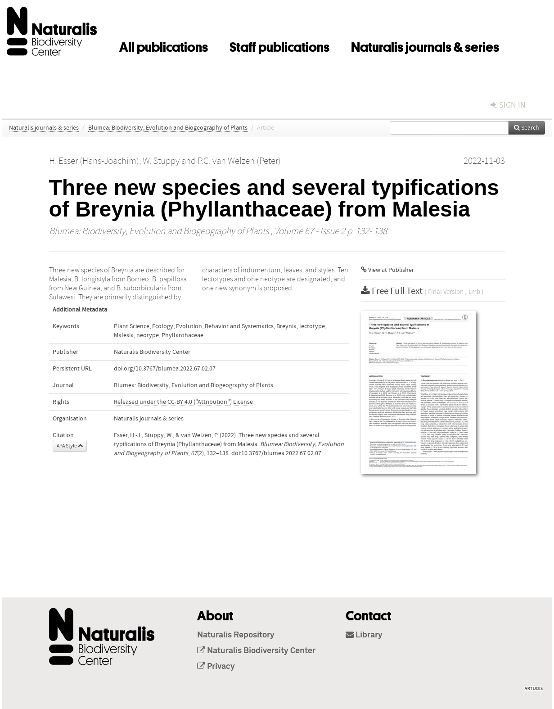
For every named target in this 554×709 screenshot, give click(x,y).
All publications (163, 45)
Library (364, 635)
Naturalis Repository (236, 635)
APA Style (70, 446)
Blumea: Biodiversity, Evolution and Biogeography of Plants (168, 127)
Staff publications (279, 45)
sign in (508, 105)
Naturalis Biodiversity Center (256, 651)
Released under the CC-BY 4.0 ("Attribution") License (183, 402)
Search (526, 127)
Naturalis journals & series (425, 45)
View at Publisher (387, 270)
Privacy (216, 667)
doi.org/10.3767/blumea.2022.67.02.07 (165, 368)
